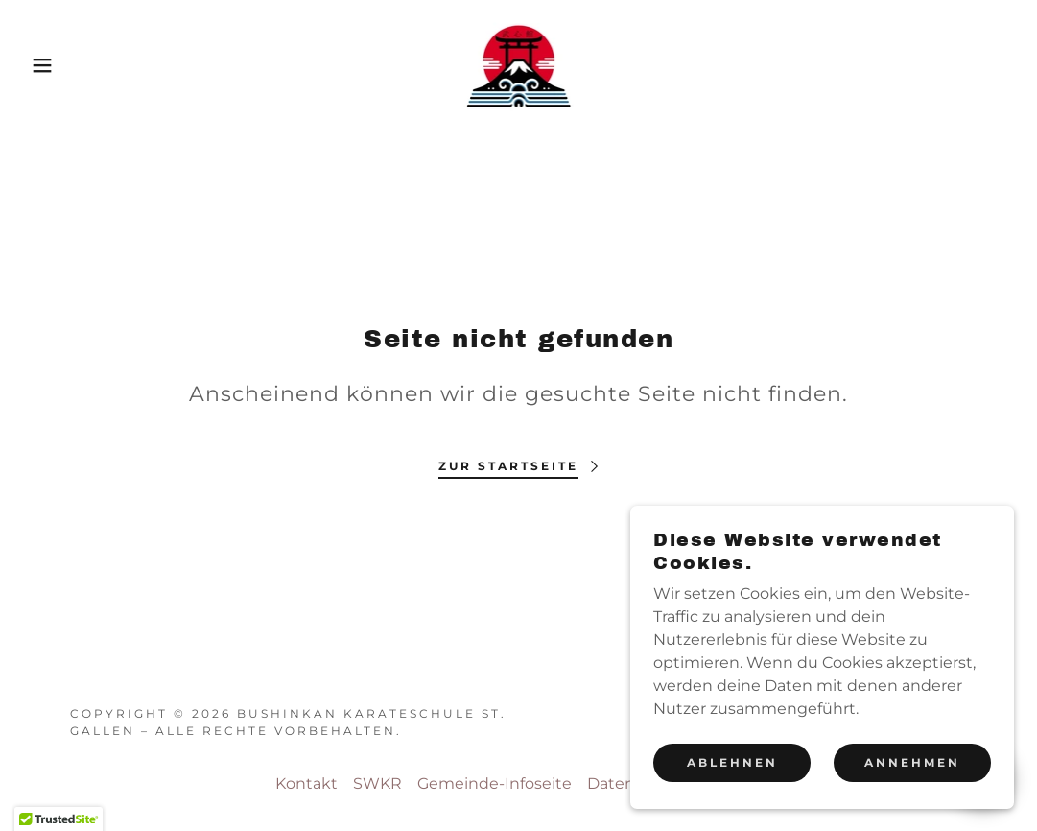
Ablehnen (732, 762)
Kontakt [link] (306, 783)
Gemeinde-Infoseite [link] (494, 783)
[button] (52, 65)
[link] (519, 64)
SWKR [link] (377, 783)
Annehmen (912, 762)
